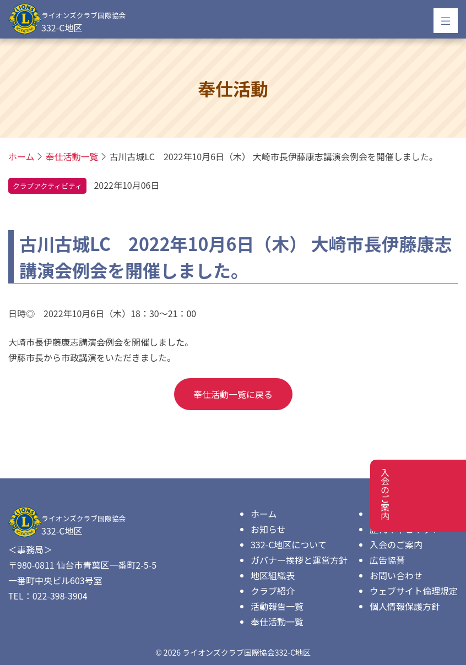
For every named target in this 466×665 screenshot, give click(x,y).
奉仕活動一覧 (277, 621)
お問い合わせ (396, 575)
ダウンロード (396, 513)
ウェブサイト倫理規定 (414, 590)
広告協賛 (387, 559)
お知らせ (268, 529)
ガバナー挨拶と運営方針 (299, 559)
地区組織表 (273, 575)
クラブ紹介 (273, 590)
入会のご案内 (396, 544)
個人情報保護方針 (405, 606)
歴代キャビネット (405, 529)
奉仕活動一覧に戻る (233, 394)
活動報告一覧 (277, 606)
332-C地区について (289, 544)
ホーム (264, 513)
